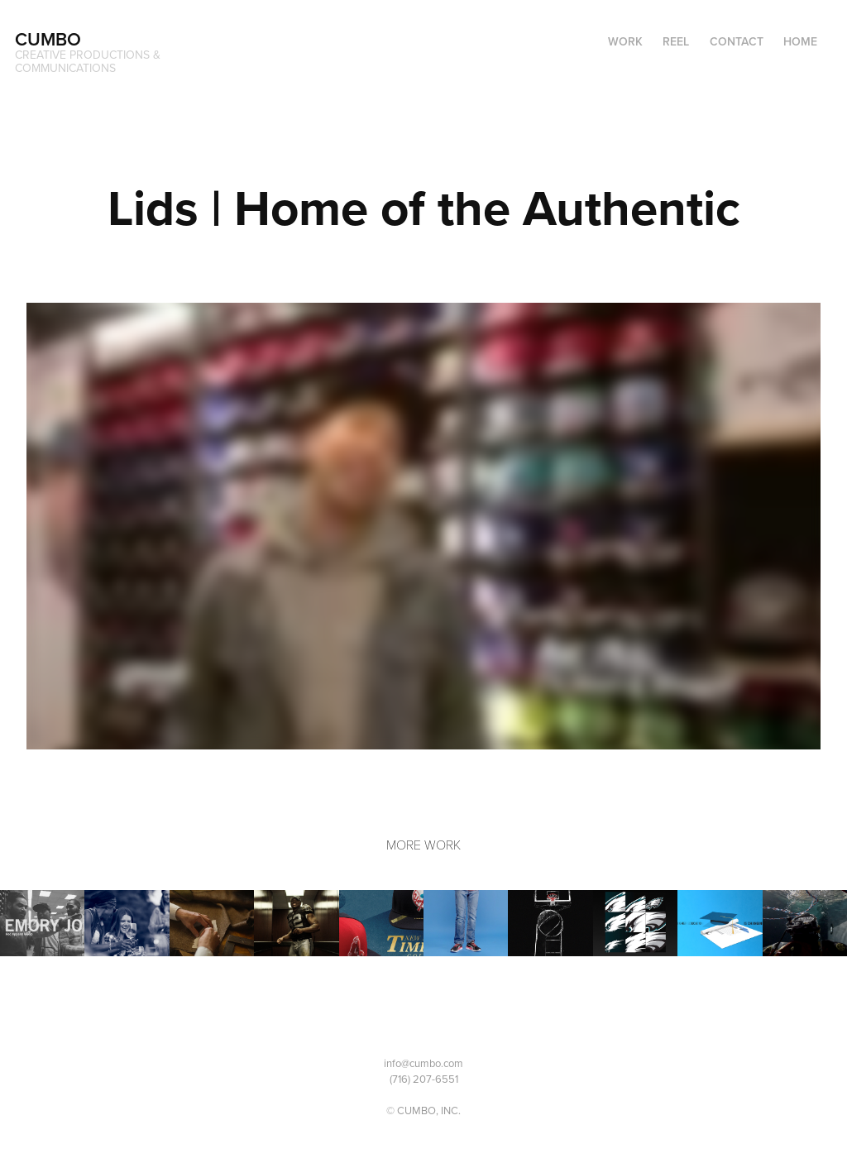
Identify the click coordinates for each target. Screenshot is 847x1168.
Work (625, 41)
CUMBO (48, 39)
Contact (736, 41)
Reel (676, 41)
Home (800, 41)
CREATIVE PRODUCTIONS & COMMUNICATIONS (89, 61)
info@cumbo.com (423, 1063)
